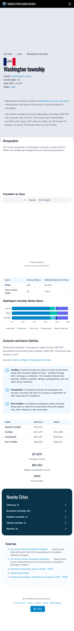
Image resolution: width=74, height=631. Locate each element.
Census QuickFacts (20, 573)
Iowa (19, 54)
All (25, 200)
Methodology (55, 603)
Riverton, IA (12, 528)
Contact (38, 603)
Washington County (21, 76)
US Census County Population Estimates (30, 559)
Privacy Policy (19, 603)
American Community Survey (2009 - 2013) (32, 569)
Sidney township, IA (16, 523)
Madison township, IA (17, 517)
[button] (70, 4)
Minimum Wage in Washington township (31, 360)
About (45, 603)
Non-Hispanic (44, 200)
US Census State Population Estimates (29, 549)
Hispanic (32, 200)
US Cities (8, 54)
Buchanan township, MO (18, 511)
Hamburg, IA (13, 505)
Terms (30, 603)
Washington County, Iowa (51, 101)
